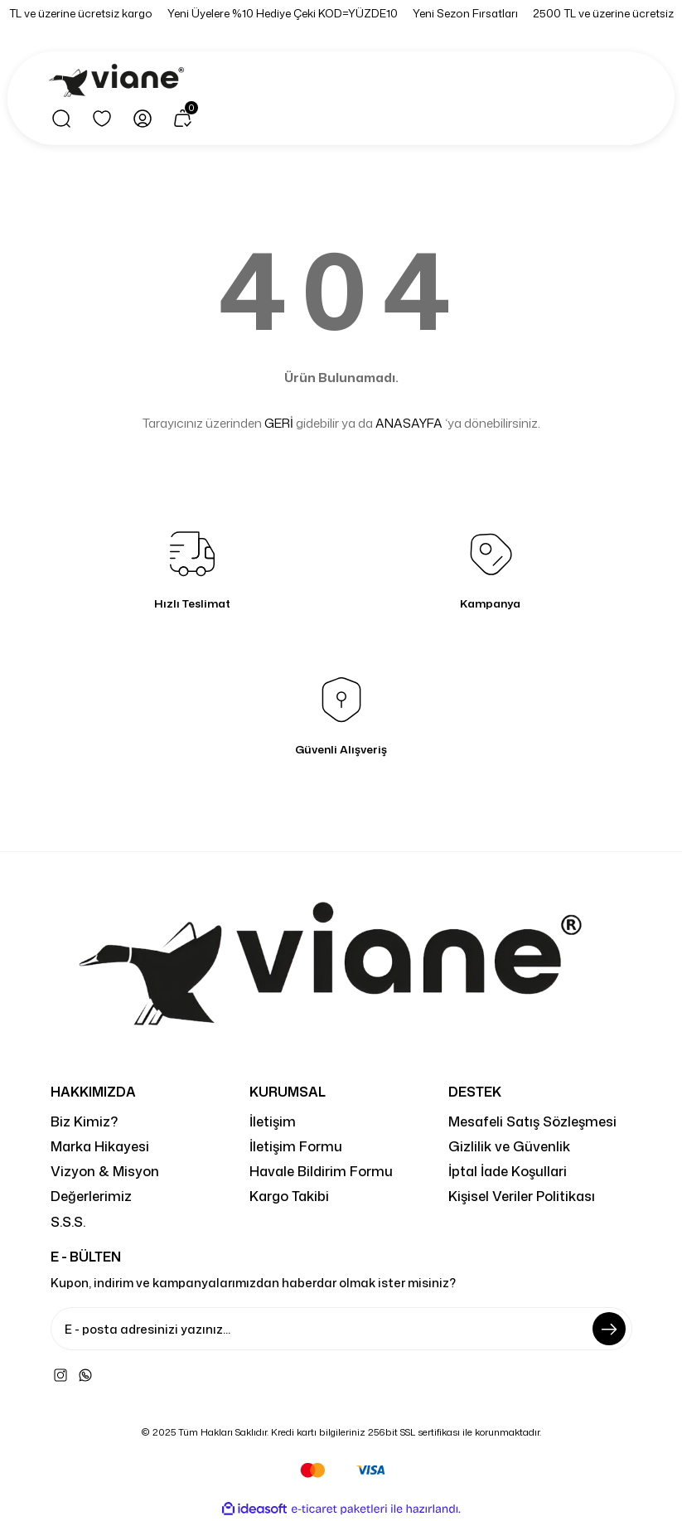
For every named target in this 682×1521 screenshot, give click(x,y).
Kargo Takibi (289, 1195)
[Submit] (609, 1328)
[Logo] (119, 81)
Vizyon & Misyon (105, 1170)
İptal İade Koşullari (507, 1170)
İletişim (272, 1121)
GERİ (278, 423)
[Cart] (183, 118)
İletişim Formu (295, 1145)
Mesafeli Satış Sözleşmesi (532, 1121)
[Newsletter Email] (341, 1328)
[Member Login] (142, 118)
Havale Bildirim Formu (321, 1170)
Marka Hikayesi (100, 1145)
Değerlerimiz (91, 1195)
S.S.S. (68, 1221)
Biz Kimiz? (84, 1121)
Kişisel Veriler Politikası (521, 1195)
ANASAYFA (409, 423)
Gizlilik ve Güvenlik (509, 1145)
